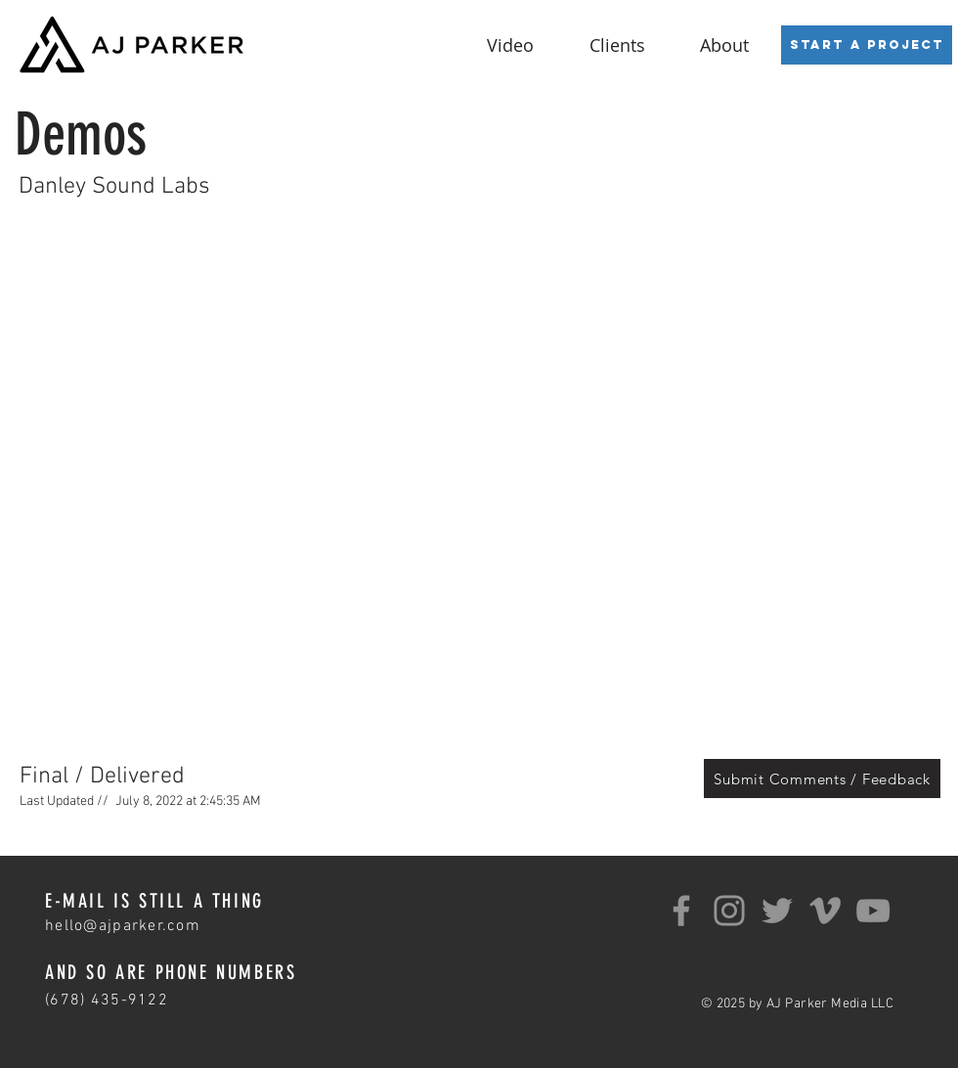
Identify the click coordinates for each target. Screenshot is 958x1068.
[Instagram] (729, 910)
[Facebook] (681, 910)
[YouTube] (872, 910)
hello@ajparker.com (122, 926)
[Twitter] (777, 910)
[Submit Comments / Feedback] (822, 778)
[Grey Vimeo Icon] (825, 910)
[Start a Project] (866, 45)
